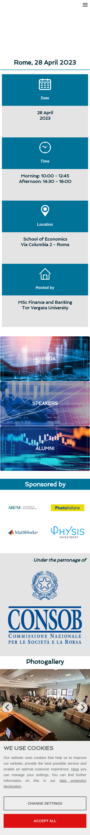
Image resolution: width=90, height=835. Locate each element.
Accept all (45, 821)
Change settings (45, 803)
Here (75, 769)
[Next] (82, 707)
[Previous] (7, 707)
